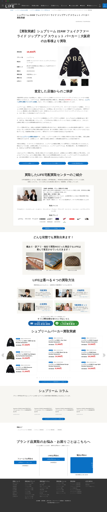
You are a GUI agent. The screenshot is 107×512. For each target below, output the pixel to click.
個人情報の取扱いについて (53, 499)
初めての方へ (16, 479)
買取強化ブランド (30, 477)
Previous (3, 350)
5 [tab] (46, 371)
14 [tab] (65, 371)
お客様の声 (15, 492)
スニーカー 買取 (43, 487)
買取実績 (60, 423)
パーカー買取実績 (50, 423)
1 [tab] (37, 371)
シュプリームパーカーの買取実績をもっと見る (53, 375)
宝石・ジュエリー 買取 (45, 482)
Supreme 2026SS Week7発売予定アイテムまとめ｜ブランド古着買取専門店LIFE (22, 404)
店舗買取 (15, 484)
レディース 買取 (60, 487)
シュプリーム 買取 (29, 484)
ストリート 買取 (60, 482)
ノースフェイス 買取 (29, 491)
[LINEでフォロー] (7, 1)
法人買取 (15, 486)
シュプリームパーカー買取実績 (25, 423)
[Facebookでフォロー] (2, 1)
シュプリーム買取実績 (75, 481)
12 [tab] (61, 371)
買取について (16, 477)
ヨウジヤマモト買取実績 (75, 487)
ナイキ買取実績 (73, 484)
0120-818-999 (81, 461)
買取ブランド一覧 (29, 494)
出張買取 (15, 487)
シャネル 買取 (28, 482)
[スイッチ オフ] (100, 5)
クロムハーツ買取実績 (75, 482)
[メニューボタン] (3, 5)
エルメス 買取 (28, 481)
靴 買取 (41, 489)
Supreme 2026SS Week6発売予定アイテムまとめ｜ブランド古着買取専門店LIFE (43, 404)
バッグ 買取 (42, 479)
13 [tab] (63, 371)
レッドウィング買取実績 (75, 489)
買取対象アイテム (45, 477)
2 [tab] (39, 371)
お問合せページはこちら (25, 458)
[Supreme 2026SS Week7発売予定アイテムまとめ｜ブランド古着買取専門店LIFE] (22, 396)
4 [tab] (43, 371)
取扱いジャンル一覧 (60, 489)
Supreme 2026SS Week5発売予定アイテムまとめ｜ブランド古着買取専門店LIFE (64, 404)
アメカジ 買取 (59, 484)
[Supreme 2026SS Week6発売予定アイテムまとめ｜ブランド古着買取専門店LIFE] (43, 396)
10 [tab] (57, 371)
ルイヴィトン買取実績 (75, 479)
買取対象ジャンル (61, 477)
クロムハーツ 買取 (29, 486)
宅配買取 (15, 482)
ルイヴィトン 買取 (29, 479)
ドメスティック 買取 (61, 481)
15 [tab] (68, 371)
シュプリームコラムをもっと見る (53, 412)
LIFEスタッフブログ (90, 479)
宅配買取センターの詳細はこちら (53, 228)
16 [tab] (70, 371)
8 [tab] (52, 371)
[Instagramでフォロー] (6, 1)
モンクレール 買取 (29, 492)
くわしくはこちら (46, 296)
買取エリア (15, 489)
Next (103, 350)
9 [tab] (54, 371)
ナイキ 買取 (27, 487)
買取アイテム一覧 (44, 492)
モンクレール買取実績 (75, 486)
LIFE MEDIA (89, 477)
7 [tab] (50, 371)
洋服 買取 (42, 486)
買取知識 (87, 481)
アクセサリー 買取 (44, 484)
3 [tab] (41, 371)
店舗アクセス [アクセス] (101, 1)
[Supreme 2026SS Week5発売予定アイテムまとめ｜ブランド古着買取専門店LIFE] (64, 396)
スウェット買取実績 (39, 423)
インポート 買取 (60, 479)
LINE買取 (15, 481)
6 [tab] (48, 371)
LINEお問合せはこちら (53, 455)
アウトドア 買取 (60, 486)
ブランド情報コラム (90, 482)
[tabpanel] (21, 351)
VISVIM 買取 (28, 489)
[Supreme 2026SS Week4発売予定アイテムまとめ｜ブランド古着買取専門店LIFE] (86, 396)
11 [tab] (59, 371)
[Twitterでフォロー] (4, 1)
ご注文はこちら (83, 311)
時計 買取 (42, 481)
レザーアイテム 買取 (44, 491)
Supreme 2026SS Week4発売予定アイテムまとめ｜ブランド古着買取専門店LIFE (86, 404)
